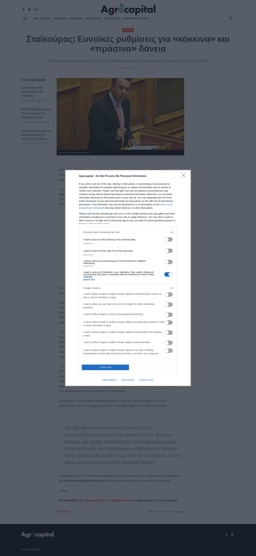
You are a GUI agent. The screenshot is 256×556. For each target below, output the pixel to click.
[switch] (168, 239)
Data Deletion (109, 380)
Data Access (127, 380)
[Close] (184, 176)
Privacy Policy (146, 380)
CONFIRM (105, 367)
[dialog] (128, 278)
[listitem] (128, 232)
